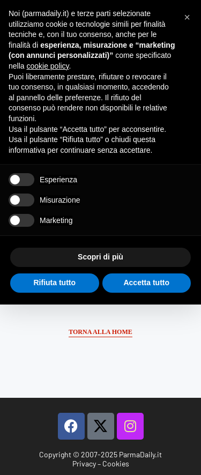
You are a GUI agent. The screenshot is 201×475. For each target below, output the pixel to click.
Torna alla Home (100, 332)
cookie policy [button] (47, 66)
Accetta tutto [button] (146, 282)
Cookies (115, 463)
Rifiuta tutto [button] (54, 282)
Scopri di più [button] (100, 257)
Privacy (84, 463)
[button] (187, 17)
